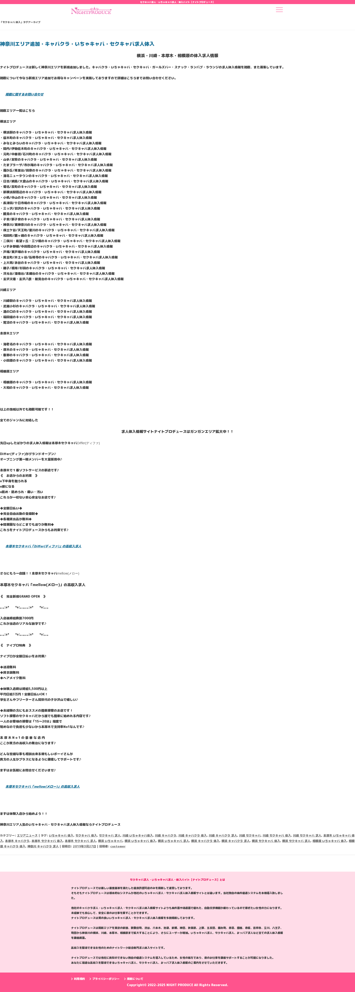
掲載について (133, 979)
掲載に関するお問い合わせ (24, 94)
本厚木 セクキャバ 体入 (47, 841)
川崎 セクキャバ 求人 (307, 835)
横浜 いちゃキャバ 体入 (140, 841)
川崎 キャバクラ (165, 835)
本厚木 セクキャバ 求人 (80, 841)
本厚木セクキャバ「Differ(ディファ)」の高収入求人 (43, 546)
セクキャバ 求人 (109, 835)
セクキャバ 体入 (86, 835)
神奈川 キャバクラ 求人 (43, 846)
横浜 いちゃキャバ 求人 (173, 841)
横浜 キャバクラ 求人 (235, 841)
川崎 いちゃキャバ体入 (137, 835)
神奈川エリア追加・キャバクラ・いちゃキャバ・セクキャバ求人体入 (77, 43)
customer (118, 846)
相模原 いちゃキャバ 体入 (329, 841)
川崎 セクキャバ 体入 (277, 835)
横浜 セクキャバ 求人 (296, 841)
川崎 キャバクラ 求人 (223, 835)
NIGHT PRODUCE (180, 985)
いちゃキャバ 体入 (61, 835)
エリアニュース (27, 835)
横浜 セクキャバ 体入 (266, 841)
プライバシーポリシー (104, 979)
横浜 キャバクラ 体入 (205, 841)
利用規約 (78, 979)
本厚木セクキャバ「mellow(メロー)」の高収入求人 (42, 786)
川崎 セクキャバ (250, 835)
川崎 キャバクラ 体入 (192, 835)
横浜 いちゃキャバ (110, 841)
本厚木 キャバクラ (17, 841)
